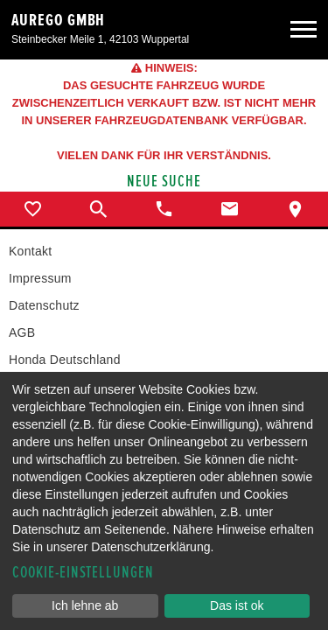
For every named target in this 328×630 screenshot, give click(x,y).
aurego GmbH (58, 20)
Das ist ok (236, 605)
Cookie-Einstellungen (83, 572)
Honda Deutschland (65, 360)
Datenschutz (44, 305)
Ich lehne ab (85, 605)
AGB (22, 333)
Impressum (40, 278)
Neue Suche (164, 181)
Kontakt (30, 251)
